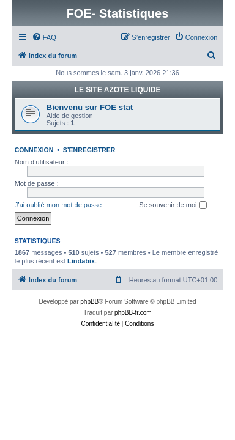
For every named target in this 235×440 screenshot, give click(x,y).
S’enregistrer (89, 149)
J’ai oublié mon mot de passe (58, 204)
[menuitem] (44, 37)
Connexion (34, 149)
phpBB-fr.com (133, 312)
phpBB (89, 301)
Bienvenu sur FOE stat (90, 107)
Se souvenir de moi (172, 205)
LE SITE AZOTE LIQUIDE (118, 90)
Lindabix (81, 261)
